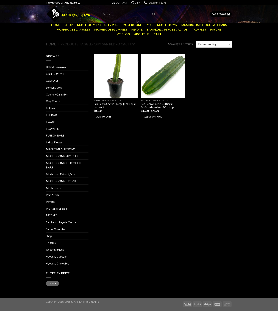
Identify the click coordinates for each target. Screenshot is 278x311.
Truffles (199, 29)
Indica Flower (54, 142)
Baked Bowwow (56, 67)
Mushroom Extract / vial (97, 24)
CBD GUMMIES (56, 73)
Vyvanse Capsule (56, 256)
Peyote (137, 29)
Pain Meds (52, 195)
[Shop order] (214, 44)
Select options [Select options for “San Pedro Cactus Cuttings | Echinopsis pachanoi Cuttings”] (153, 117)
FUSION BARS (55, 135)
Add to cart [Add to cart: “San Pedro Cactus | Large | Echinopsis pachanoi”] (104, 117)
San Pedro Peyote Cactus (167, 29)
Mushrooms (133, 24)
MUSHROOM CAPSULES (73, 29)
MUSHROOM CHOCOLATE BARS (204, 24)
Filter (52, 283)
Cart (157, 34)
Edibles (50, 108)
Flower (50, 121)
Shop (69, 24)
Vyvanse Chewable (57, 263)
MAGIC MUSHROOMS (162, 24)
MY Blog (123, 34)
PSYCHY (215, 29)
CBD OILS (52, 80)
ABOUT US (141, 34)
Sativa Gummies (55, 229)
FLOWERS (52, 128)
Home (55, 24)
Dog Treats (53, 101)
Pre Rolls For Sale (56, 208)
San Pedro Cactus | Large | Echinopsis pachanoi (115, 105)
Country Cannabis (57, 94)
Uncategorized (55, 249)
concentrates (54, 87)
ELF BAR (51, 114)
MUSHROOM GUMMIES (110, 29)
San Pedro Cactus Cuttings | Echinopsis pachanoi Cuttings (157, 105)
